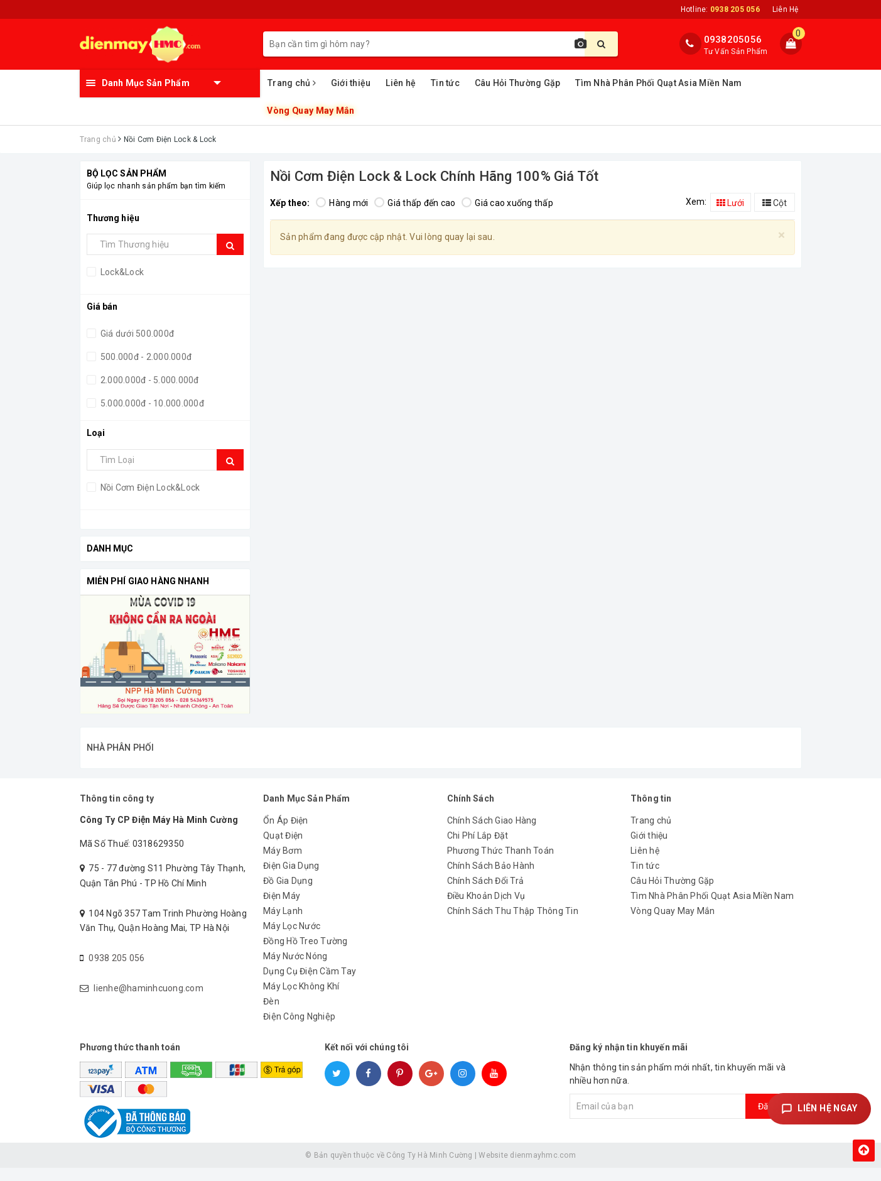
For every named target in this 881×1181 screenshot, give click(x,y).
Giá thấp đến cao (414, 203)
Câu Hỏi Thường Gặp (518, 83)
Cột (774, 203)
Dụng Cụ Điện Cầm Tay (309, 984)
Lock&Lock (121, 272)
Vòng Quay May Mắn (311, 111)
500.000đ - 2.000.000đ (145, 357)
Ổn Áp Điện (285, 834)
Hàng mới (342, 203)
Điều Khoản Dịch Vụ (486, 909)
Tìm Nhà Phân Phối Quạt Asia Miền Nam (658, 83)
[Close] (781, 235)
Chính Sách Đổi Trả (485, 894)
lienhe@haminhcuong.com (148, 1001)
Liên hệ (401, 83)
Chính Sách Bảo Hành (491, 879)
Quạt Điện (283, 849)
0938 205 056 (116, 971)
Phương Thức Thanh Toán (500, 864)
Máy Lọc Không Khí (301, 999)
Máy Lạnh (283, 924)
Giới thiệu (351, 83)
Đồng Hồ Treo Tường (305, 954)
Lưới (730, 203)
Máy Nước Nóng (295, 969)
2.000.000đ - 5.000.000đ (149, 380)
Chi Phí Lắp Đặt (478, 849)
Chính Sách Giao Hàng (492, 834)
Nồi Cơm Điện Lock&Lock (149, 487)
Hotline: (720, 9)
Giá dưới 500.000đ (137, 334)
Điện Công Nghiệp (299, 1030)
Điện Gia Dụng (291, 879)
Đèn (271, 1015)
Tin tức (445, 83)
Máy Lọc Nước (291, 939)
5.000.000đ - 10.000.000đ (151, 403)
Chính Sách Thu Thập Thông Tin (512, 924)
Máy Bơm (282, 864)
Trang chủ (292, 83)
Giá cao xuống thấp (507, 203)
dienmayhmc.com (543, 1168)
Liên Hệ (785, 9)
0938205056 (733, 39)
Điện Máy (281, 909)
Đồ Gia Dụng (288, 894)
